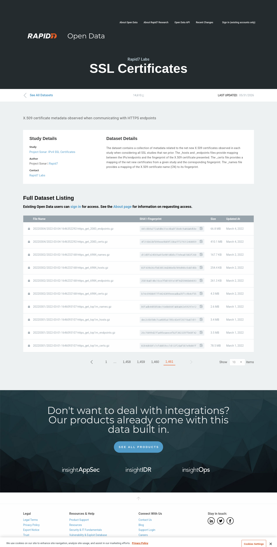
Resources (75, 525)
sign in (75, 207)
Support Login (146, 529)
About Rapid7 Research (156, 22)
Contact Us (145, 519)
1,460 (155, 362)
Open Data (86, 36)
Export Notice (31, 529)
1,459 (141, 362)
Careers (143, 535)
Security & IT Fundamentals (85, 529)
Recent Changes (204, 22)
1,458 (127, 362)
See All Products (139, 447)
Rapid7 (53, 163)
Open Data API (182, 22)
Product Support (79, 519)
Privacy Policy (31, 525)
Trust (26, 535)
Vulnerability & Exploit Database (88, 535)
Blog (141, 525)
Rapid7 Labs (37, 175)
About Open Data (129, 22)
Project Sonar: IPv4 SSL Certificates (52, 152)
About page (122, 207)
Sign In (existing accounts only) (238, 22)
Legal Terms (30, 519)
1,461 (169, 361)
